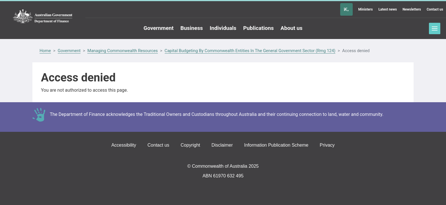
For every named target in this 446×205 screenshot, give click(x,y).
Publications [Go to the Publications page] (258, 28)
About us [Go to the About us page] (291, 28)
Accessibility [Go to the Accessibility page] (123, 145)
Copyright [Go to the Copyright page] (190, 145)
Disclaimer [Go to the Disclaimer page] (222, 145)
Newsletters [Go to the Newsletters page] (411, 9)
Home (45, 50)
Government (69, 50)
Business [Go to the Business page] (191, 28)
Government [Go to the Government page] (159, 28)
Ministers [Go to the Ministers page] (365, 9)
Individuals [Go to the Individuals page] (223, 28)
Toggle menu (434, 28)
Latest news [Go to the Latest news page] (387, 9)
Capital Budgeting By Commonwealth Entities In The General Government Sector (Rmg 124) (250, 50)
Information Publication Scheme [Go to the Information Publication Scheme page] (276, 145)
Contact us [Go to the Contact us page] (435, 9)
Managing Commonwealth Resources (122, 50)
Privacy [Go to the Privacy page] (327, 145)
